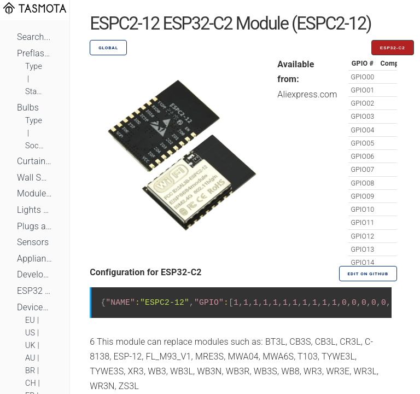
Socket (34, 145)
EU (30, 320)
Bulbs (28, 107)
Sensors (33, 242)
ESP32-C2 (392, 47)
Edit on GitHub (368, 273)
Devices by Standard (34, 307)
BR (30, 370)
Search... (33, 37)
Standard (34, 91)
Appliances (34, 258)
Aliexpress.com (307, 94)
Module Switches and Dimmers (34, 193)
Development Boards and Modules (34, 274)
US (30, 333)
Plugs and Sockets (34, 226)
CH (30, 383)
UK (30, 345)
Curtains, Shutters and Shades (34, 161)
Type (33, 66)
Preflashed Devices (34, 53)
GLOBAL (108, 47)
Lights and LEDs (34, 210)
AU (30, 358)
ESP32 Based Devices (34, 291)
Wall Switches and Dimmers (34, 177)
